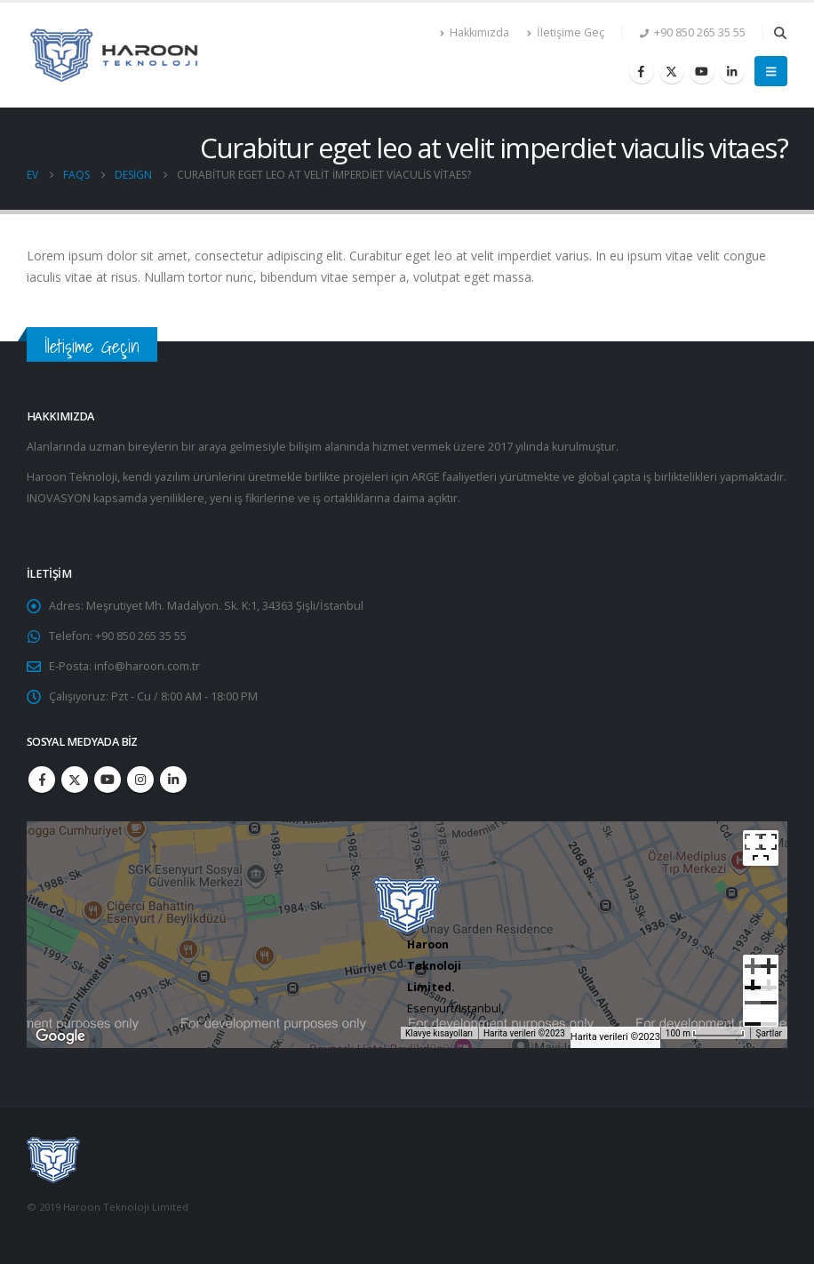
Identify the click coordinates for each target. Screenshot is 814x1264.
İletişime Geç (565, 32)
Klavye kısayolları (439, 1033)
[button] (779, 33)
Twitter (74, 779)
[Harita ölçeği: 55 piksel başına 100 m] (705, 1033)
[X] (671, 71)
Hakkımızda (474, 32)
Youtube (107, 779)
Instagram (140, 779)
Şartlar (768, 1033)
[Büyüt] (760, 972)
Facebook (41, 779)
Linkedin (173, 779)
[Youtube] (702, 71)
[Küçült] (760, 1009)
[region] (407, 934)
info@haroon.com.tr (147, 666)
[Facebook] (641, 71)
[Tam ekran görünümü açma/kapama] (760, 848)
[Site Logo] (115, 55)
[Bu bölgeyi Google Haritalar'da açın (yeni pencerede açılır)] (60, 1036)
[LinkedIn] (732, 71)
